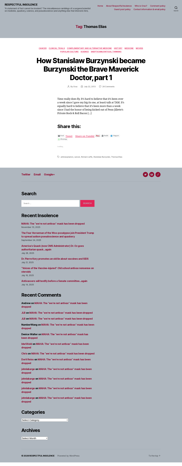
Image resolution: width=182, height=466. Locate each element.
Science (85, 52)
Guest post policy (122, 9)
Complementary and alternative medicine (89, 48)
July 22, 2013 (90, 87)
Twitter (26, 174)
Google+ (50, 174)
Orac (75, 87)
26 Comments (108, 87)
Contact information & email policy (149, 9)
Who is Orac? (141, 6)
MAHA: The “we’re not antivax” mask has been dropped (53, 223)
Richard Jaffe (86, 157)
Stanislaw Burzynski (101, 157)
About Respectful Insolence (119, 6)
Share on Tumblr (85, 136)
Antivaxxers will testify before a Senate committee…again (54, 281)
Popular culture (69, 52)
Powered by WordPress (69, 459)
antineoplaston (67, 157)
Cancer (42, 48)
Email (37, 174)
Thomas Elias (116, 157)
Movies (140, 48)
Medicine (129, 48)
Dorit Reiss (27, 363)
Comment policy (157, 6)
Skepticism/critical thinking (106, 52)
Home (100, 6)
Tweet (69, 136)
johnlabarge (28, 372)
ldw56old (26, 343)
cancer (77, 157)
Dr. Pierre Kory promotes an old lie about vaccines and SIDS (55, 258)
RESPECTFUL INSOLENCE (21, 4)
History (118, 48)
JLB (23, 312)
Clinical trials (56, 48)
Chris (24, 353)
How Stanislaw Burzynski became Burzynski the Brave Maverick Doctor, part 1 (91, 69)
